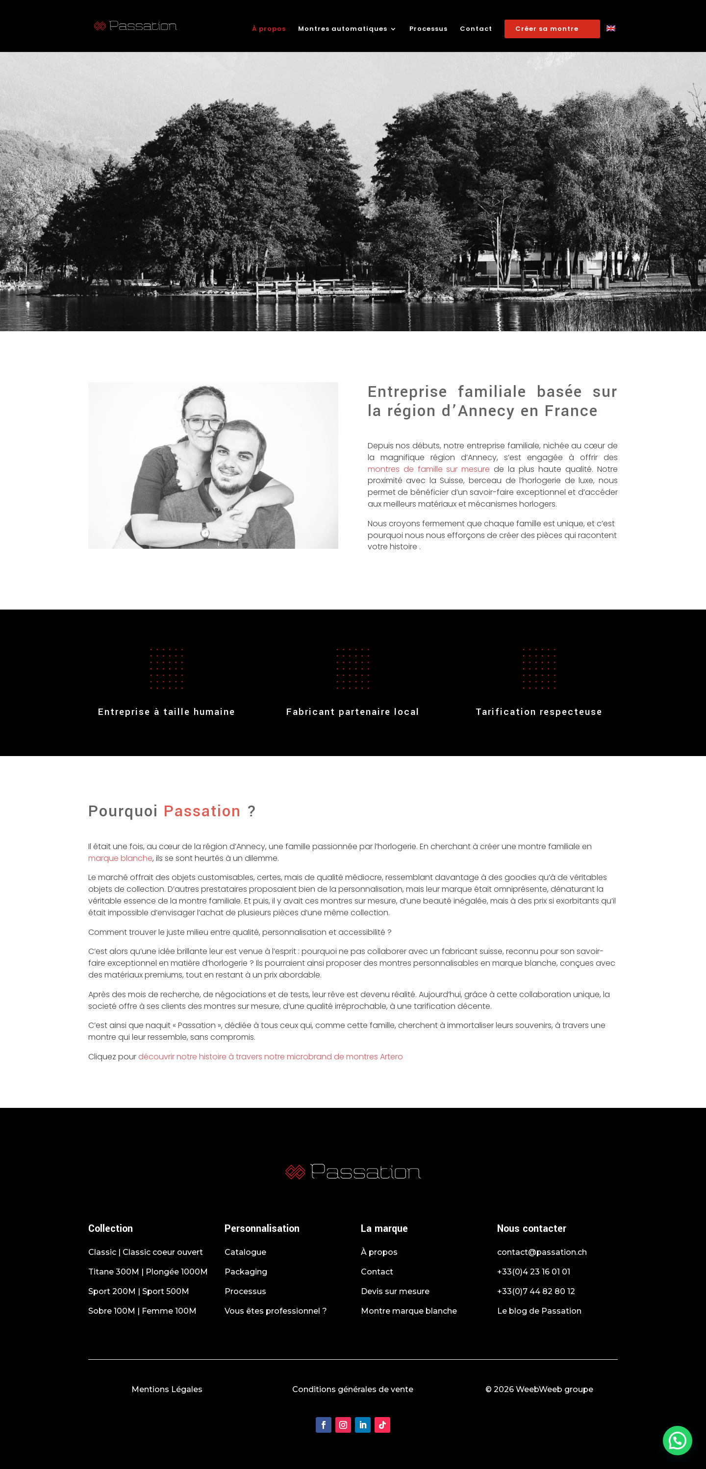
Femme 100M (169, 1311)
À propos (269, 29)
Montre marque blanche (409, 1311)
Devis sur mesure (395, 1291)
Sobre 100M (111, 1311)
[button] (677, 1440)
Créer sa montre (547, 28)
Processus (428, 29)
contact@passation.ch (542, 1252)
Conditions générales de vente (352, 1389)
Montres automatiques (342, 29)
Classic (102, 1252)
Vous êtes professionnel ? (276, 1311)
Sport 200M (112, 1291)
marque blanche (120, 858)
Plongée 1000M (177, 1271)
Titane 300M (113, 1271)
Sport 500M (165, 1291)
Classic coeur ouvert (163, 1252)
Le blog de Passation (539, 1311)
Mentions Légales (166, 1389)
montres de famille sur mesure (431, 469)
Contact (476, 29)
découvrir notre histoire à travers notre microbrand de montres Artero (270, 1056)
